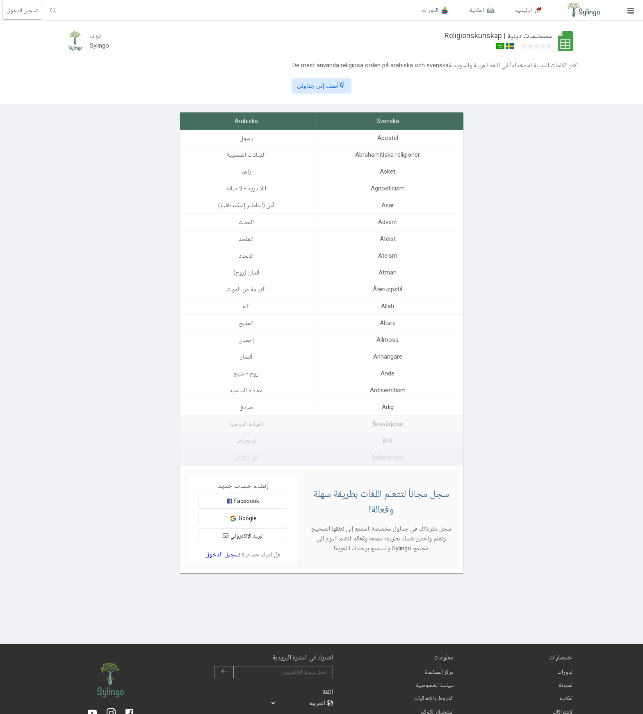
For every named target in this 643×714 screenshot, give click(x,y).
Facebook (243, 501)
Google (243, 518)
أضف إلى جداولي (321, 85)
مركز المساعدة (439, 671)
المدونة (566, 685)
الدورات (565, 671)
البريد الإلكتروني (243, 535)
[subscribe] (224, 672)
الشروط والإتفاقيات (434, 698)
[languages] (298, 703)
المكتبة (566, 698)
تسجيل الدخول (22, 10)
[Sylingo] (583, 10)
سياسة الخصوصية (435, 685)
